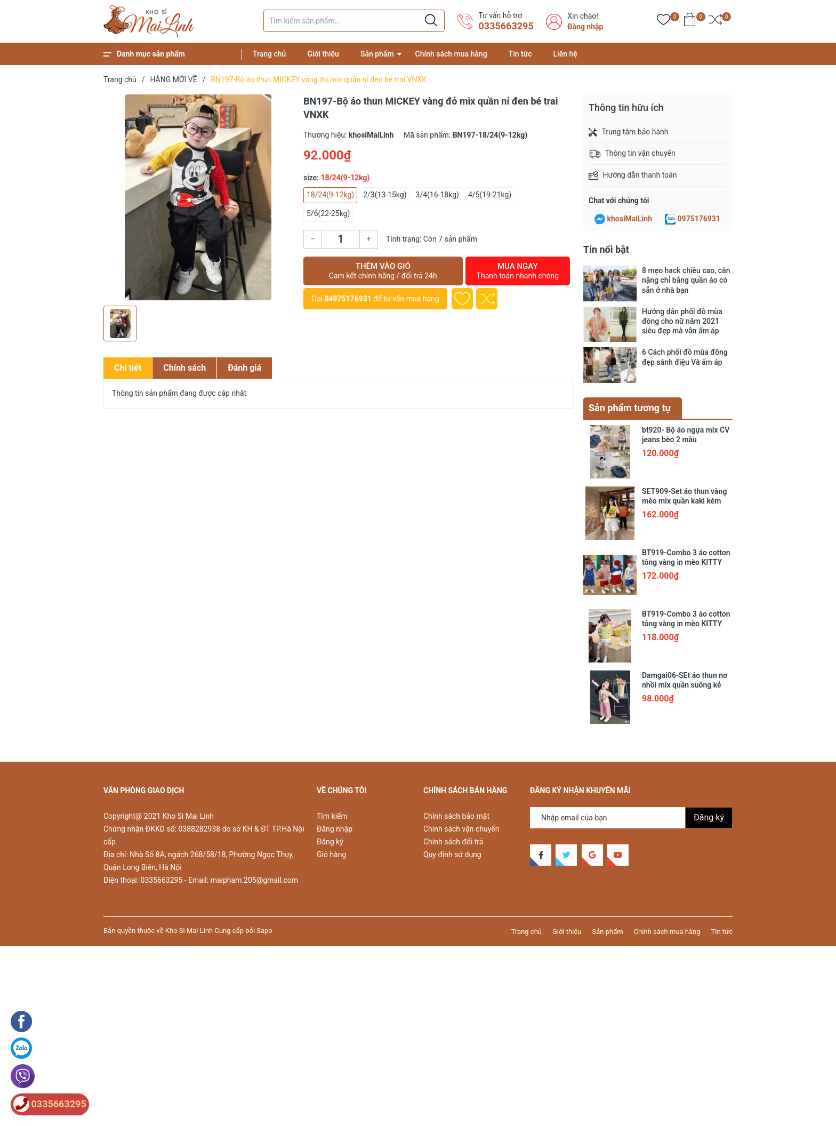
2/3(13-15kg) (384, 194)
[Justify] (431, 20)
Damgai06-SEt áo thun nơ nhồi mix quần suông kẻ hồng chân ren (684, 685)
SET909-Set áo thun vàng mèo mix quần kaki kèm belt (684, 501)
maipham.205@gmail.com (254, 880)
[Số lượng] (340, 239)
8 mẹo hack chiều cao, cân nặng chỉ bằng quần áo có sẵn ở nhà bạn (686, 280)
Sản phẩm (377, 54)
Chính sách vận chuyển (461, 829)
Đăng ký (330, 841)
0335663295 (505, 25)
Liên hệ (565, 54)
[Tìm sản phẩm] (354, 20)
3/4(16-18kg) (437, 194)
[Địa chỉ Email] (631, 817)
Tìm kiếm (332, 816)
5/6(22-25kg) (328, 213)
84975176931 (347, 298)
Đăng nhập (585, 26)
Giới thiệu (323, 54)
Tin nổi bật (606, 249)
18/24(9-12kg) (330, 194)
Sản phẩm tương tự (630, 407)
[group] (198, 197)
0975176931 (699, 218)
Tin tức (520, 54)
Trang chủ (269, 54)
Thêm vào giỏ (383, 271)
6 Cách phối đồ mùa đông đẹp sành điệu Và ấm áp (685, 357)
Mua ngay (518, 271)
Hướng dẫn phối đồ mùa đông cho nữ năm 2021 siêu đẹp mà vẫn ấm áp (682, 321)
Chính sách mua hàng (451, 54)
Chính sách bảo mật (456, 816)
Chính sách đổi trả (453, 841)
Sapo (264, 931)
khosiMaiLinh (629, 218)
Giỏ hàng (331, 854)
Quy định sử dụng (452, 854)
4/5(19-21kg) (489, 194)
